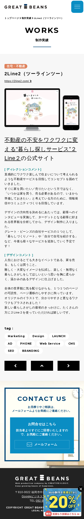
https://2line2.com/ (18, 81)
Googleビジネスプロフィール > (42, 496)
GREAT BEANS (34, 507)
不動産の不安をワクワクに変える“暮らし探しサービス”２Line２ (41, 149)
